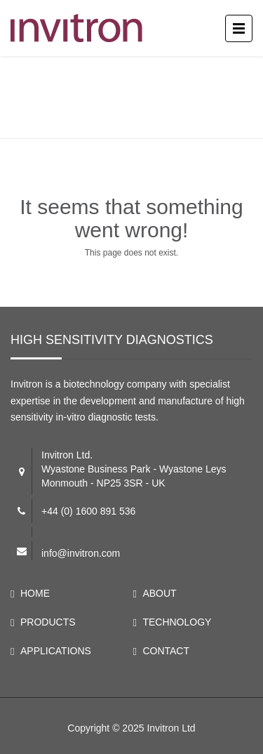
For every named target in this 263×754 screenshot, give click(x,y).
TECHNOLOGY (176, 622)
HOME (35, 593)
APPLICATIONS (55, 650)
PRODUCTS (48, 622)
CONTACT (165, 650)
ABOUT (159, 593)
